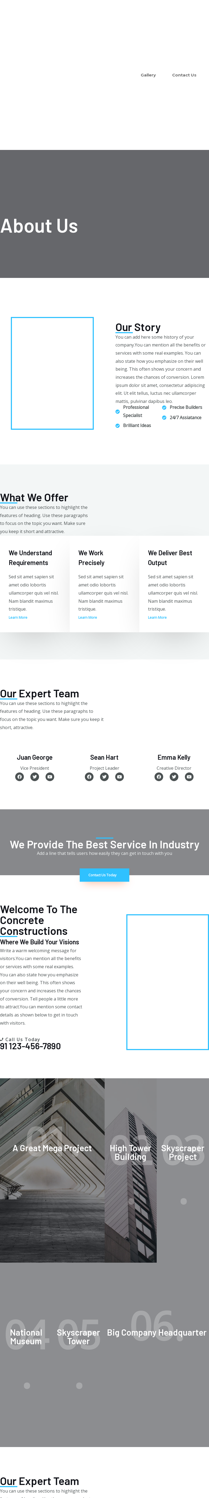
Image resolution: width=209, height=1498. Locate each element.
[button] (20, 617)
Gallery (148, 75)
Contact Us (184, 75)
